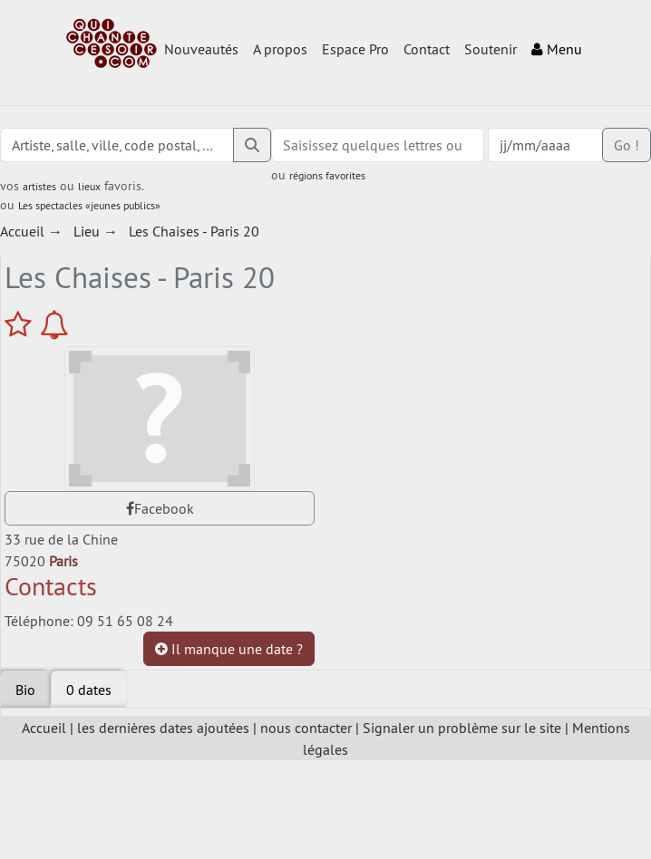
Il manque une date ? (229, 649)
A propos (280, 49)
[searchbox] (377, 145)
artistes (39, 186)
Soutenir (490, 49)
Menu (556, 49)
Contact (426, 49)
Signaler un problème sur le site (462, 728)
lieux (89, 186)
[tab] (89, 690)
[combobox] (377, 145)
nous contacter (306, 728)
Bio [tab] (25, 689)
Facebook (160, 508)
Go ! (626, 145)
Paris (63, 561)
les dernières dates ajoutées (163, 728)
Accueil (44, 728)
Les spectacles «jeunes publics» (89, 205)
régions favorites (327, 175)
